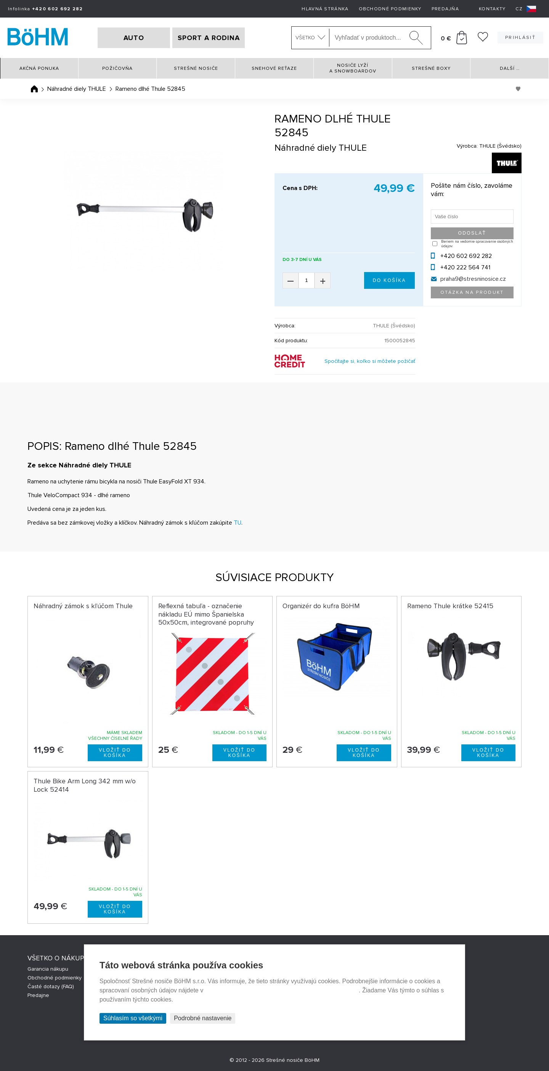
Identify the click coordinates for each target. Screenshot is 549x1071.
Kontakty (492, 9)
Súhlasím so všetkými (132, 1018)
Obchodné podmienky (390, 9)
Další (510, 68)
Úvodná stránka (34, 88)
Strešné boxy (431, 68)
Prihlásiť (520, 37)
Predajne (38, 995)
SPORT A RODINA (209, 38)
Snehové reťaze (274, 68)
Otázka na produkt (472, 292)
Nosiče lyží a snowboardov (352, 68)
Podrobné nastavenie (202, 1018)
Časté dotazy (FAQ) (50, 986)
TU (237, 523)
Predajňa (445, 9)
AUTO (134, 38)
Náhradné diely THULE (76, 89)
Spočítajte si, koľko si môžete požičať (369, 361)
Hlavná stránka (325, 9)
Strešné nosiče (196, 68)
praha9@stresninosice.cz (473, 279)
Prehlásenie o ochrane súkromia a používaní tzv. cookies (282, 990)
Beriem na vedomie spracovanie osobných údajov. (477, 243)
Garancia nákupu (47, 969)
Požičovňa (117, 68)
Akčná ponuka (39, 68)
